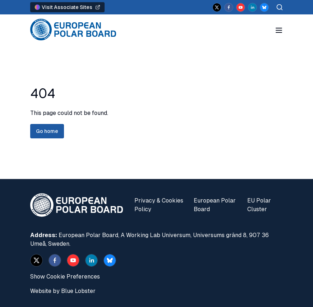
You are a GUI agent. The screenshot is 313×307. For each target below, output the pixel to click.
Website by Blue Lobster (63, 291)
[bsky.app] (264, 7)
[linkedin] (252, 7)
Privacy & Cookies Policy (158, 205)
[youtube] (240, 7)
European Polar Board (215, 205)
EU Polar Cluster (259, 205)
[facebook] (228, 7)
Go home (47, 131)
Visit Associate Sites (67, 7)
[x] (216, 7)
